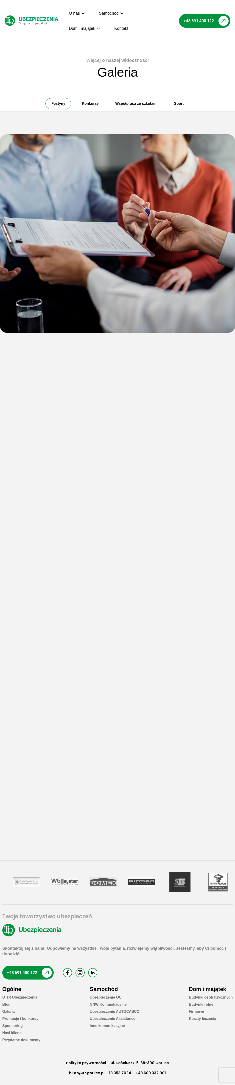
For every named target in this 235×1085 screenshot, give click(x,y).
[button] (77, 13)
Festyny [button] (58, 103)
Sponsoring (12, 1026)
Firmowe (196, 1011)
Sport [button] (179, 103)
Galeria (8, 1011)
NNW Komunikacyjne (108, 1004)
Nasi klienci (12, 1033)
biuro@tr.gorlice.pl (86, 1073)
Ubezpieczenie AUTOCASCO (115, 1011)
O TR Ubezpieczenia (19, 997)
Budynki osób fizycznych (211, 997)
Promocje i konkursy (20, 1019)
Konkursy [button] (90, 103)
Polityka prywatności (86, 1063)
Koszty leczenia (202, 1019)
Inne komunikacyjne (107, 1026)
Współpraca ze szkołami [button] (136, 103)
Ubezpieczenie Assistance (112, 1019)
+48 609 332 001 (151, 1073)
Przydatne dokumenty (21, 1040)
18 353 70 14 (120, 1073)
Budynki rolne (201, 1004)
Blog (6, 1004)
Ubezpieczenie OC (106, 997)
